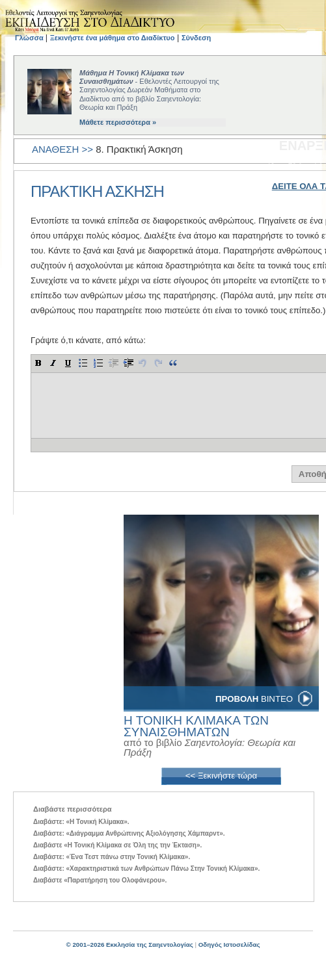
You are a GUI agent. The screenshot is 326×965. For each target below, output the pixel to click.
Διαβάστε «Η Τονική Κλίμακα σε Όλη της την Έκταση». (117, 845)
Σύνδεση (196, 38)
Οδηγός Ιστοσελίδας (229, 944)
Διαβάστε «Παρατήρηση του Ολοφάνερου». (100, 880)
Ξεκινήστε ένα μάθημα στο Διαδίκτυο (112, 38)
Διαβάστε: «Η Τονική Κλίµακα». (81, 821)
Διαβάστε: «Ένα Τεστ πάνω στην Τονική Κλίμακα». (111, 856)
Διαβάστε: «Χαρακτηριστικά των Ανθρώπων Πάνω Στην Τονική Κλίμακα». (146, 868)
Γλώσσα (30, 38)
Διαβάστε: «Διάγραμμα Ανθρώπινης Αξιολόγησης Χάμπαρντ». (129, 833)
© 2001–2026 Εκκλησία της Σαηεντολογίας (129, 944)
